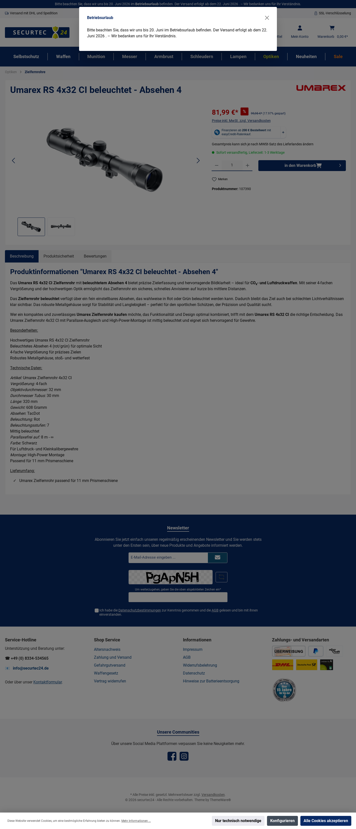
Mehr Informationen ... (136, 821)
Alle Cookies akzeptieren (326, 820)
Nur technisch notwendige (238, 820)
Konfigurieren (282, 820)
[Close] (267, 18)
